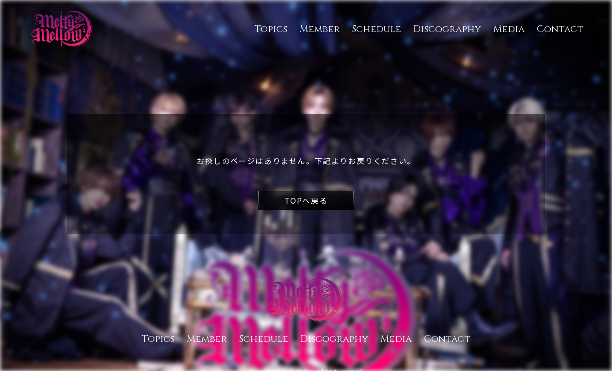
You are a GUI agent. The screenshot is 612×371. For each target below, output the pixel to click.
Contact (559, 28)
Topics (270, 28)
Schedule (376, 28)
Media (509, 28)
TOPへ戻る (306, 200)
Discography (447, 28)
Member (319, 28)
